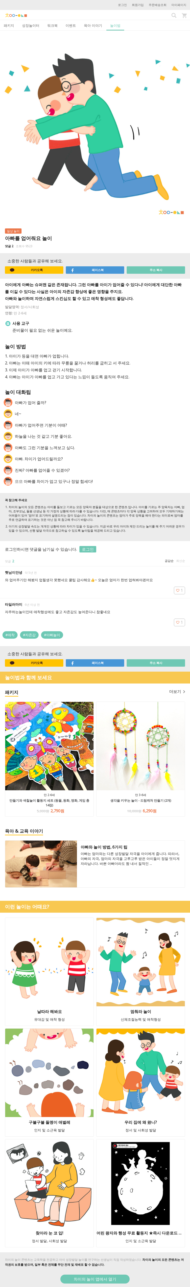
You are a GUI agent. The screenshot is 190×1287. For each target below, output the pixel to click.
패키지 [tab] (9, 25)
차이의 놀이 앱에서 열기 (95, 1279)
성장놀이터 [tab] (30, 25)
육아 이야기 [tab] (93, 25)
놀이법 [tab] (115, 25)
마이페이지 (178, 5)
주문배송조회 (157, 5)
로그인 (122, 5)
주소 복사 (156, 270)
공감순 (169, 561)
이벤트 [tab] (71, 25)
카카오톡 (26, 270)
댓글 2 (9, 246)
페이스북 (87, 270)
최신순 (180, 561)
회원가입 (138, 5)
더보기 (177, 691)
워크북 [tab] (52, 25)
